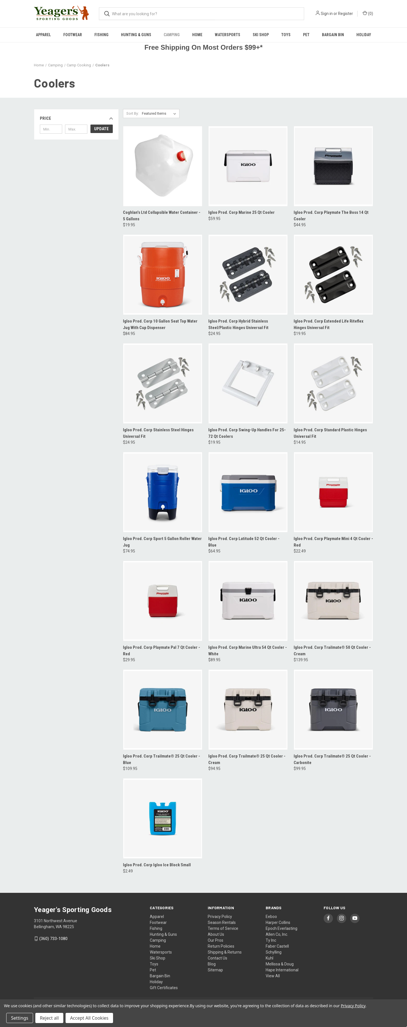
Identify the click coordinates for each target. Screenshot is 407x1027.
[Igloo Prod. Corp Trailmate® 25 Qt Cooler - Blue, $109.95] (162, 710)
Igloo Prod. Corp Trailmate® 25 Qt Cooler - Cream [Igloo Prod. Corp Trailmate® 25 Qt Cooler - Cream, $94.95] (246, 759)
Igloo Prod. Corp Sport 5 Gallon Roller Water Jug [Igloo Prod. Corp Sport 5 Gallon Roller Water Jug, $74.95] (162, 542)
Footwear (72, 34)
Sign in (327, 13)
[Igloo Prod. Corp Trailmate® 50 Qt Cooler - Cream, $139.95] (333, 601)
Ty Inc (271, 940)
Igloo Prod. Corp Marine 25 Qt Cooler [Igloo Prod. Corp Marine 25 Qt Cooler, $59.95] (241, 212)
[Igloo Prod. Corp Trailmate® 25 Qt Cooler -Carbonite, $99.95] (333, 710)
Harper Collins (278, 922)
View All (273, 976)
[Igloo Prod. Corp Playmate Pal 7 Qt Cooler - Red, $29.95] (162, 601)
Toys (286, 34)
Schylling (274, 952)
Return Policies (221, 946)
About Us (216, 934)
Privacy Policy (220, 916)
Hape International (282, 970)
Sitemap (215, 970)
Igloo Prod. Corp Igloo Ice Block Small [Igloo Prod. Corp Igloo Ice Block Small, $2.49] (157, 864)
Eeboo (271, 916)
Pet (306, 34)
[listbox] (160, 113)
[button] (76, 118)
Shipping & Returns (225, 952)
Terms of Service (223, 928)
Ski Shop (261, 34)
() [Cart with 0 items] (368, 13)
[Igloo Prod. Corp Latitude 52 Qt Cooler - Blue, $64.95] (248, 492)
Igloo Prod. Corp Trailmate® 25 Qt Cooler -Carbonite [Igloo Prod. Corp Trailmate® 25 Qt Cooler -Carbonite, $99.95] (332, 759)
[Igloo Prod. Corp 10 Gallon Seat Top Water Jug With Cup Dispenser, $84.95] (162, 275)
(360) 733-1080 (53, 938)
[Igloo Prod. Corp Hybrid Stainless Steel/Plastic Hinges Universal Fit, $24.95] (248, 275)
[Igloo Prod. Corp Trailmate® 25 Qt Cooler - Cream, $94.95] (248, 710)
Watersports (227, 34)
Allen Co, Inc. (277, 934)
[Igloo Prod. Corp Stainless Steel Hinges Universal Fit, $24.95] (162, 383)
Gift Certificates (164, 987)
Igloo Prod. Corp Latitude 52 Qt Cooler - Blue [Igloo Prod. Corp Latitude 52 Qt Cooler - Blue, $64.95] (244, 542)
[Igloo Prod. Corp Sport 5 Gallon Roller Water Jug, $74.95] (162, 492)
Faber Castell (277, 946)
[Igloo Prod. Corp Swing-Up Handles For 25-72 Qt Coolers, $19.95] (248, 383)
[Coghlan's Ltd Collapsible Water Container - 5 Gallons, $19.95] (162, 166)
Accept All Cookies (89, 1018)
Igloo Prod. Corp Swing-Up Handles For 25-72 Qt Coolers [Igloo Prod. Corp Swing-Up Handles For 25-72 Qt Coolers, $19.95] (247, 433)
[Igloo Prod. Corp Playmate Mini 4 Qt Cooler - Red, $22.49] (333, 492)
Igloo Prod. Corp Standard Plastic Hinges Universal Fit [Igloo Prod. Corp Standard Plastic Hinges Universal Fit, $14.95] (330, 433)
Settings (19, 1018)
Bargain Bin (333, 34)
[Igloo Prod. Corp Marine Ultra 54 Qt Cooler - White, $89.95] (248, 601)
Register (345, 13)
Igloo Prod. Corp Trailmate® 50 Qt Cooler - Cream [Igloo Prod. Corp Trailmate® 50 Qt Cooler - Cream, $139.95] (332, 650)
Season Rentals (222, 922)
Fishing (101, 34)
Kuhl (269, 958)
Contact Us (217, 958)
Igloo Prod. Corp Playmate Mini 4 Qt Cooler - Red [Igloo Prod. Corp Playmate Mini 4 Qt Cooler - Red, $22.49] (333, 542)
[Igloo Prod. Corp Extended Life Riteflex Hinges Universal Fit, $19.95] (333, 275)
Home (197, 34)
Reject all (49, 1018)
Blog (212, 964)
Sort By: (132, 113)
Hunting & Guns (136, 34)
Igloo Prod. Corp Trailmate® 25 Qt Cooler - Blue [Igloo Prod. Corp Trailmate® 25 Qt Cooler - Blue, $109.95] (161, 759)
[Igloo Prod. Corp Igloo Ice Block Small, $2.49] (162, 818)
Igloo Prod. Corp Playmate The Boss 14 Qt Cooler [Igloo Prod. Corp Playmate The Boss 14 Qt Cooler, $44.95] (331, 215)
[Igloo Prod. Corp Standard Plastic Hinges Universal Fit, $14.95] (333, 383)
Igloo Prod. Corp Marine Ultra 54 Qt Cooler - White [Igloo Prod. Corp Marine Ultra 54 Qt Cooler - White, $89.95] (247, 650)
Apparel (43, 34)
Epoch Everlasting (281, 928)
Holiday (363, 34)
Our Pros (215, 940)
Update (101, 128)
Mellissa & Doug (280, 964)
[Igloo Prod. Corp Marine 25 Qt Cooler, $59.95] (248, 166)
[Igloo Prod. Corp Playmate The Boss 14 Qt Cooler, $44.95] (333, 166)
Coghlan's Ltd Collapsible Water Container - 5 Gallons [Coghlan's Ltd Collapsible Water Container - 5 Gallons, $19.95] (161, 215)
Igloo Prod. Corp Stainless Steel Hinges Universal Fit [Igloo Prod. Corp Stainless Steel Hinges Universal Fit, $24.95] (158, 433)
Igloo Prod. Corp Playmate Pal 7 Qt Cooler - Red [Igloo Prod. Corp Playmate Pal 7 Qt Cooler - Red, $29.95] (161, 650)
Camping (172, 34)
